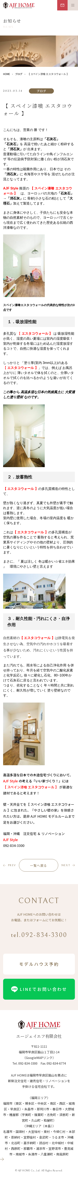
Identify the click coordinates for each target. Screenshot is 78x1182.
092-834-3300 (27, 1063)
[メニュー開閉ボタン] (73, 5)
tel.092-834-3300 (39, 935)
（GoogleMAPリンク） (39, 1057)
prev (12, 865)
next (65, 865)
